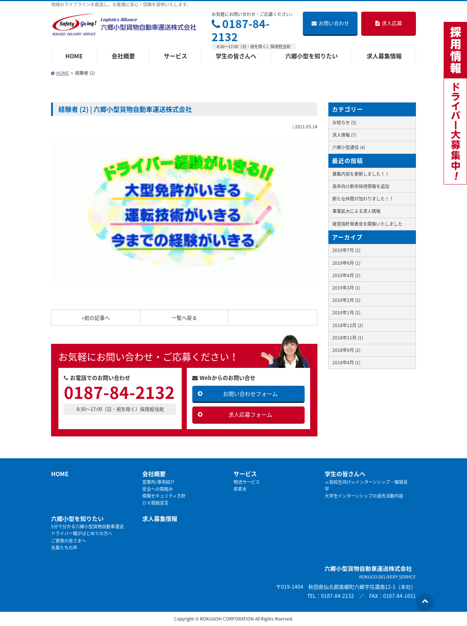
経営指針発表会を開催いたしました (367, 224)
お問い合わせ (330, 23)
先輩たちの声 (64, 547)
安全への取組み (157, 489)
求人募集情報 (384, 55)
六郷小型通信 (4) (348, 147)
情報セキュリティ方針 (164, 496)
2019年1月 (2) (346, 312)
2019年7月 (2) (346, 250)
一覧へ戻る (184, 317)
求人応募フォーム (250, 415)
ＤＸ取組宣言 (155, 502)
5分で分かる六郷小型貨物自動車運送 (87, 526)
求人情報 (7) (344, 135)
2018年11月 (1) (347, 337)
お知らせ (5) (344, 122)
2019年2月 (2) (346, 300)
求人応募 (388, 23)
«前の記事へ (96, 317)
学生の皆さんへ (236, 55)
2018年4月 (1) (346, 362)
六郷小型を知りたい (311, 55)
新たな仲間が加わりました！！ (363, 198)
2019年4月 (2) (346, 275)
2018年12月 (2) (347, 325)
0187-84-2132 (241, 30)
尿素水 (240, 489)
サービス (175, 55)
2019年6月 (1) (346, 263)
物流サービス (247, 482)
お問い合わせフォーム (250, 394)
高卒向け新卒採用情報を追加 (360, 186)
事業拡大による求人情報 (356, 211)
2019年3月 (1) (346, 287)
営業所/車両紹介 (158, 482)
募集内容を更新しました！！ (360, 174)
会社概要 (123, 55)
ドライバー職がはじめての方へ (81, 533)
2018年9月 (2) (346, 350)
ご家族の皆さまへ (68, 540)
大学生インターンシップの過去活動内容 (364, 496)
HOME (74, 55)
